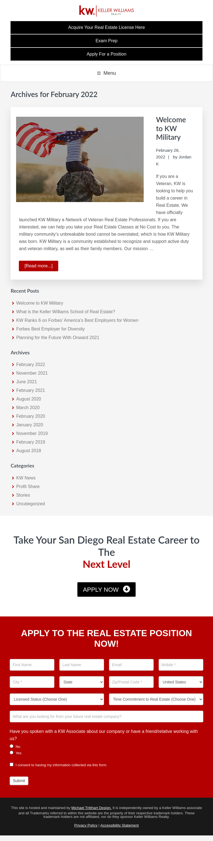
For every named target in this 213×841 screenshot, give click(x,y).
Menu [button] (109, 73)
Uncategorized (30, 503)
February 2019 (30, 442)
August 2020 (28, 399)
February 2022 (30, 364)
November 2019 (32, 433)
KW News (26, 478)
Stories (23, 495)
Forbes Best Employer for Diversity (50, 329)
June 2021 (26, 381)
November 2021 (32, 373)
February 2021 (30, 390)
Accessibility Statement (119, 825)
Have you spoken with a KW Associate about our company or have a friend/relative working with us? (104, 735)
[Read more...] (41, 266)
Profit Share (27, 486)
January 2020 (29, 424)
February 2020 (30, 416)
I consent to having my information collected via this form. (58, 765)
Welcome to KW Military (171, 128)
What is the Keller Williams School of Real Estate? (65, 311)
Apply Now (101, 589)
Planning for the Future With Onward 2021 (57, 337)
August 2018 (28, 450)
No (15, 746)
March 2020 (28, 407)
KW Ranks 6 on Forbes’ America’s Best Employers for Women (77, 320)
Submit (19, 780)
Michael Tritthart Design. (91, 808)
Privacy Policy (86, 825)
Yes (16, 753)
